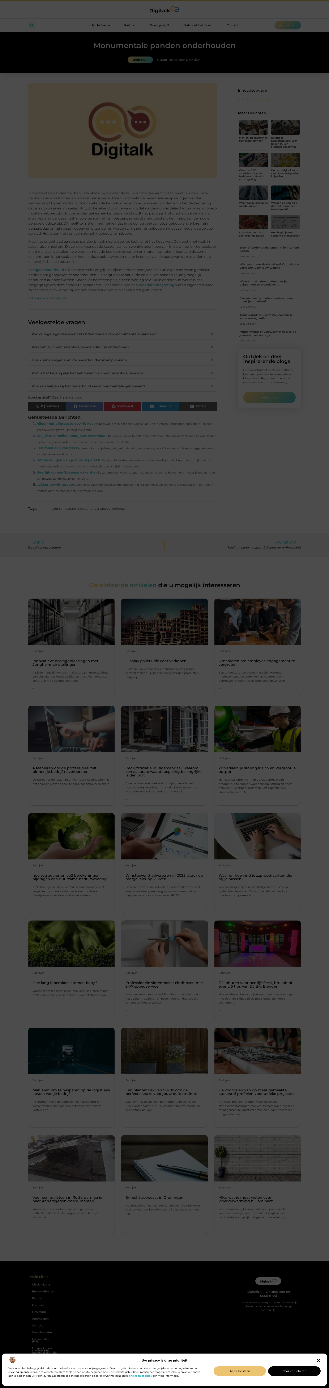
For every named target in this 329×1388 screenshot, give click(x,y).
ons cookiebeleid (139, 1375)
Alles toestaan (240, 1371)
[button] (318, 1360)
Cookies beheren (294, 1371)
